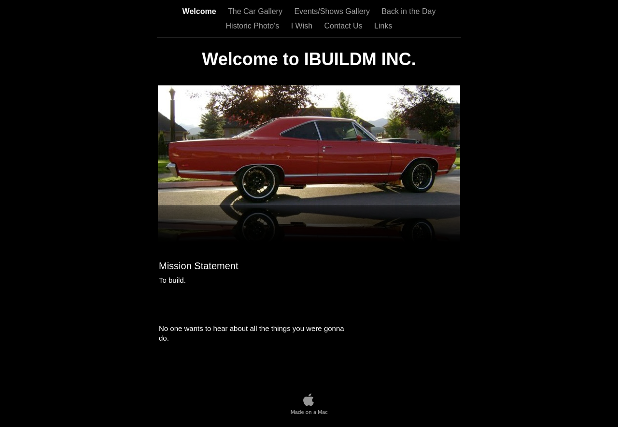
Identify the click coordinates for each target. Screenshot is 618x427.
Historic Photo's (253, 26)
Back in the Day (408, 11)
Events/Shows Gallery (333, 11)
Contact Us (344, 26)
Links (383, 26)
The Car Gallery (256, 11)
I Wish (303, 26)
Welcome (200, 11)
